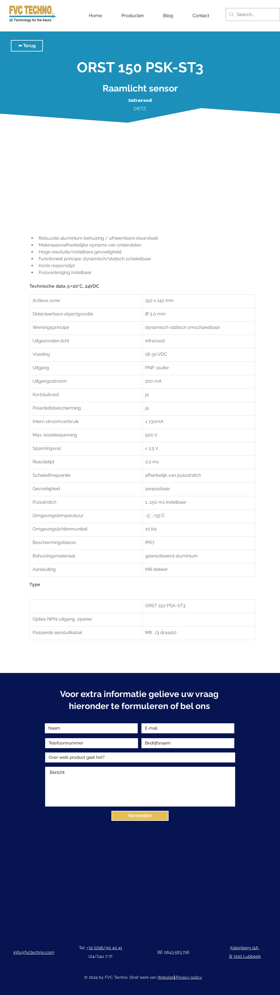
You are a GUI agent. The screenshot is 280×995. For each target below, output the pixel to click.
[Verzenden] (140, 816)
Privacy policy (189, 977)
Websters (166, 977)
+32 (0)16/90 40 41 (104, 947)
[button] (27, 45)
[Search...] (252, 14)
